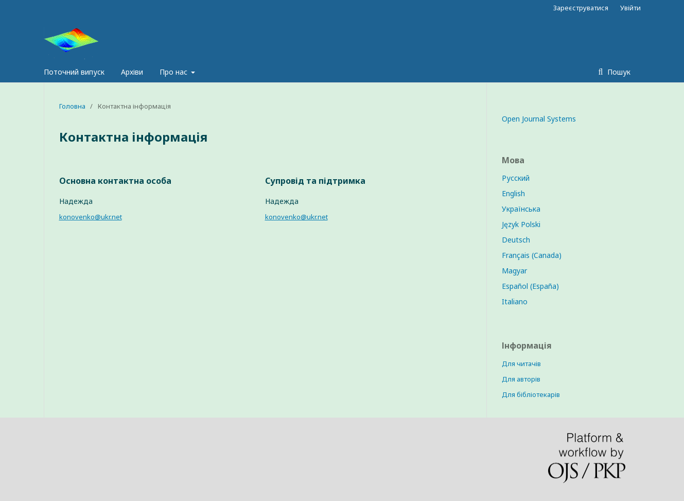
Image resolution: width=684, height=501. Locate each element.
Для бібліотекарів (531, 394)
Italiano (515, 301)
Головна (72, 106)
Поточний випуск (74, 72)
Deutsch (516, 240)
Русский (516, 178)
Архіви (132, 72)
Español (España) (530, 286)
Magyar (514, 270)
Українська (521, 209)
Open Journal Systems (539, 119)
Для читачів (521, 363)
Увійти (630, 7)
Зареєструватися (580, 7)
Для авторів (521, 379)
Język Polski (521, 224)
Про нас (174, 72)
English (513, 193)
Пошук (617, 72)
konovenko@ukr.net (90, 216)
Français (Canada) (532, 255)
